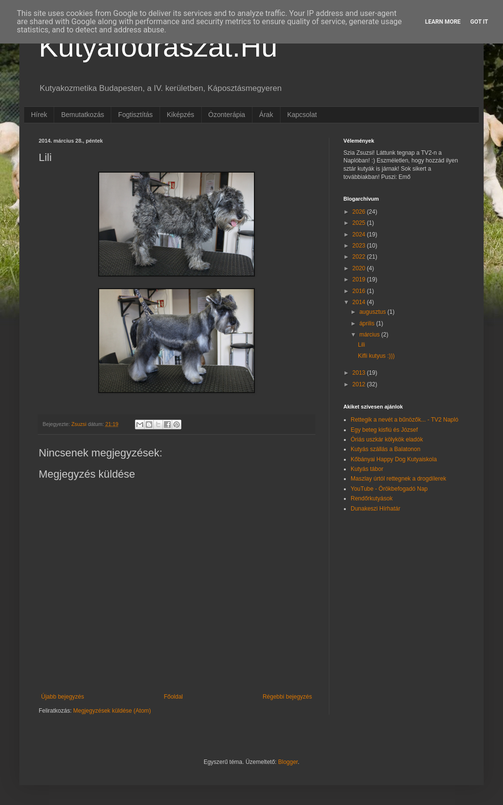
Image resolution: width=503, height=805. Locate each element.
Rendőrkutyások (372, 498)
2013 (360, 372)
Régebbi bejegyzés (287, 696)
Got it (479, 21)
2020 (360, 268)
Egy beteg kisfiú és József (384, 429)
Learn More (443, 21)
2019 (360, 279)
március (370, 334)
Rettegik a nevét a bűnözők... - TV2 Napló (405, 419)
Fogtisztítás (135, 114)
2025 (360, 223)
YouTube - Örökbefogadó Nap (389, 488)
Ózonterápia (226, 114)
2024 (360, 234)
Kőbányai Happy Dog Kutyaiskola (394, 459)
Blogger (288, 762)
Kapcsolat (302, 114)
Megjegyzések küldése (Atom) (112, 710)
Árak (266, 114)
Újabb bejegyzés (62, 696)
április (367, 323)
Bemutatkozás (82, 114)
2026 (360, 211)
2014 (360, 302)
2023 (360, 245)
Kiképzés (180, 114)
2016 (360, 291)
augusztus (373, 311)
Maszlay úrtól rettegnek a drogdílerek (398, 478)
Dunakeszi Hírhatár (375, 508)
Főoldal (173, 696)
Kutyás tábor (367, 469)
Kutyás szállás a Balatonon (385, 449)
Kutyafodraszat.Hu (158, 46)
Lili (361, 344)
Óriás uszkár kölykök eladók (387, 439)
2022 (360, 256)
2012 (360, 384)
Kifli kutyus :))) (376, 355)
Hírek (39, 114)
